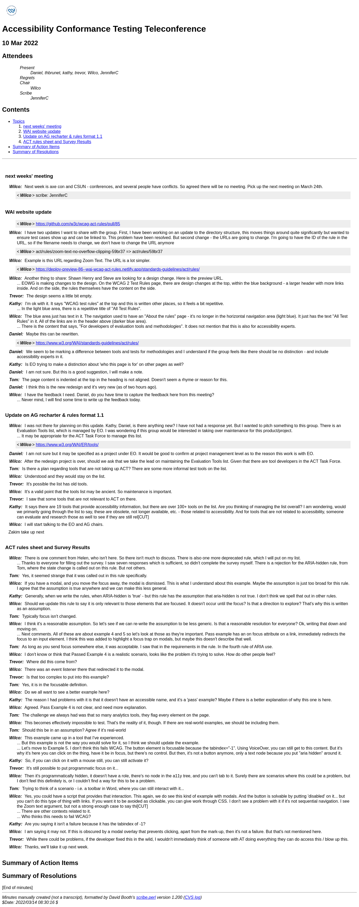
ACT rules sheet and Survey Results (57, 141)
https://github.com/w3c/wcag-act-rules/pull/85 (78, 224)
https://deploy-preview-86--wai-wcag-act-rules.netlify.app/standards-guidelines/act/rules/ (118, 269)
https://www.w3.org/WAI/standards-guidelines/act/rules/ (87, 343)
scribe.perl (146, 897)
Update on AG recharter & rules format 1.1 (62, 136)
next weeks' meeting (42, 126)
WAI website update (42, 131)
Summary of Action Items (36, 146)
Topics (19, 121)
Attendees (17, 55)
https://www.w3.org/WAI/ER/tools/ (67, 444)
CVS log (192, 897)
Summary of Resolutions (36, 151)
